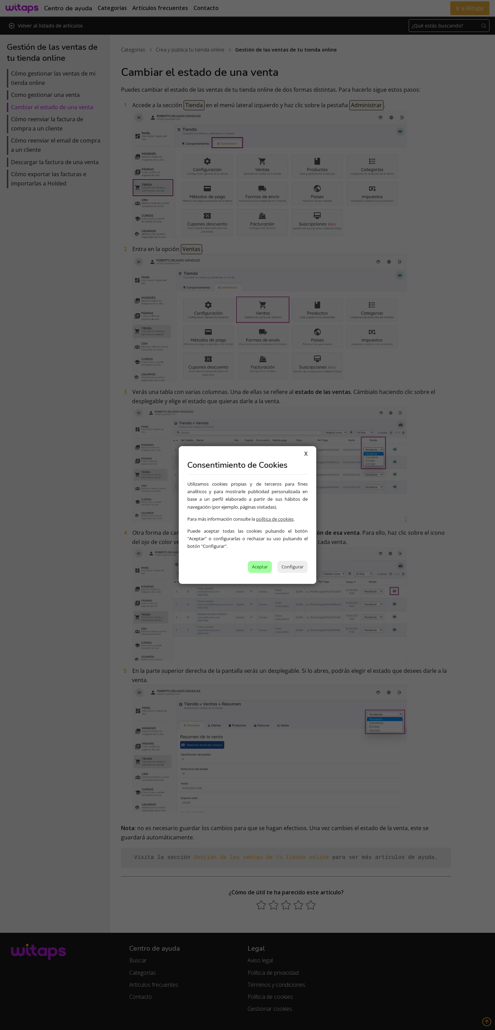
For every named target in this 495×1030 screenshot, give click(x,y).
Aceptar (260, 567)
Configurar (293, 567)
